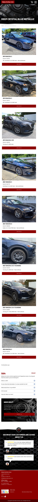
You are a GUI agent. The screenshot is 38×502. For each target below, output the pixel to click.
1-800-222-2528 (6, 483)
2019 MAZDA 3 (7, 56)
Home (2, 25)
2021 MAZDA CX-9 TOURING (12, 307)
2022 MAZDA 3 (7, 349)
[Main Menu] (35, 2)
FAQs (3, 373)
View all (33, 373)
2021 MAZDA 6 (7, 224)
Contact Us (19, 414)
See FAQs (19, 417)
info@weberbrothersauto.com (7, 478)
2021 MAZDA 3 (7, 182)
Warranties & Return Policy (27, 491)
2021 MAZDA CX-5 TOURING (12, 266)
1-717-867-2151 (9, 484)
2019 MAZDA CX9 (8, 140)
